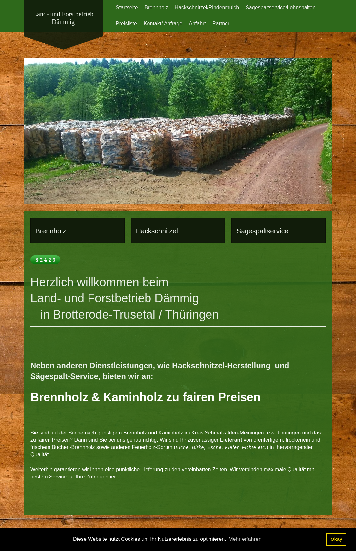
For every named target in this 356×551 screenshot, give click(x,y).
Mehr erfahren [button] (245, 539)
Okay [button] (336, 539)
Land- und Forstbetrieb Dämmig (63, 18)
